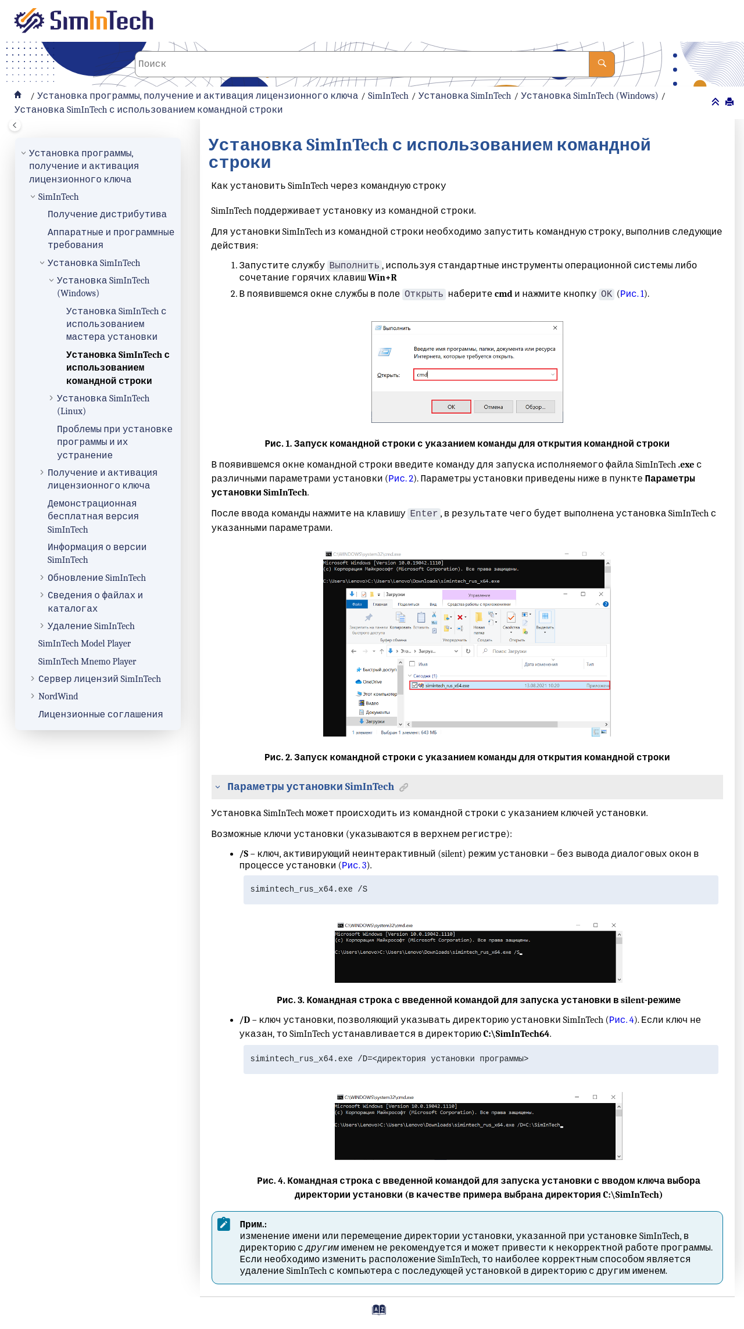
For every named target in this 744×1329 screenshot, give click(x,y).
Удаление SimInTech (91, 626)
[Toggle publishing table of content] (15, 125)
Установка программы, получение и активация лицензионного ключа (197, 96)
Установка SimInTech (465, 96)
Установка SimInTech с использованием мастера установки (116, 324)
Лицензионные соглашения (100, 714)
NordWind (58, 696)
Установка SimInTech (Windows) (589, 96)
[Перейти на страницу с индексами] (375, 1314)
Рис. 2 (400, 478)
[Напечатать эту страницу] (730, 102)
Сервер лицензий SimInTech (99, 679)
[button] (24, 153)
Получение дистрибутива (107, 214)
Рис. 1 (632, 294)
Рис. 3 (354, 865)
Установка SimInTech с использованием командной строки (149, 110)
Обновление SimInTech (97, 578)
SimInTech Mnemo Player (87, 661)
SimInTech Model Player (84, 643)
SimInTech (388, 96)
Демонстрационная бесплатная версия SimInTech (93, 516)
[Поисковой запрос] (375, 64)
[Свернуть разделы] (716, 102)
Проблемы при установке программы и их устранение (115, 442)
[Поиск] (602, 64)
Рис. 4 (621, 1020)
